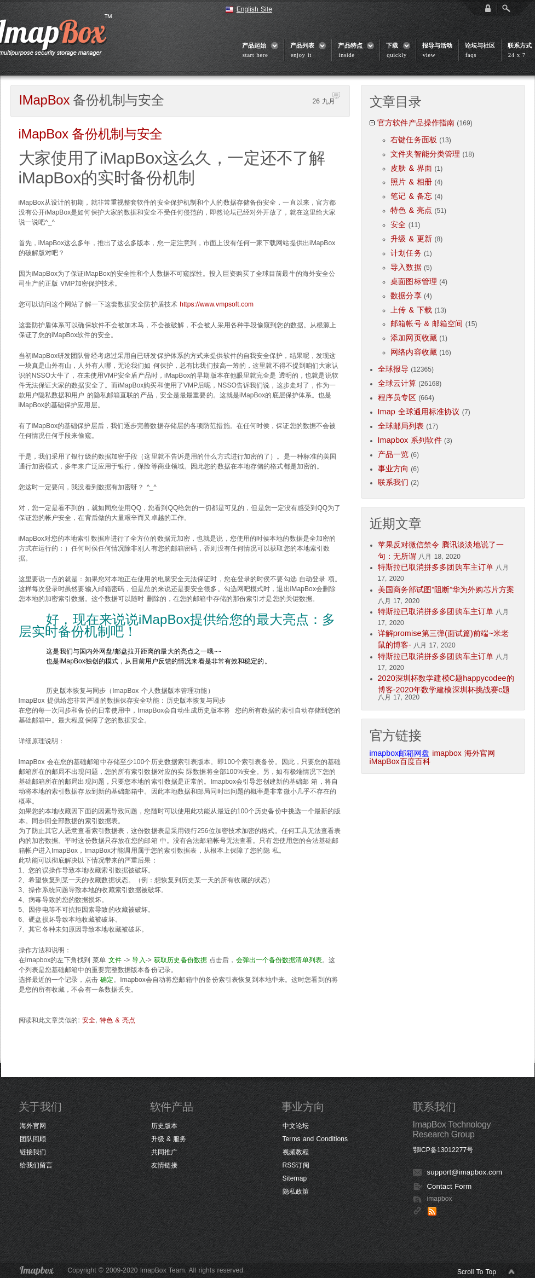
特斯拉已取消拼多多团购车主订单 (436, 567)
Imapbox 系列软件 (410, 440)
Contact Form (449, 1186)
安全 (88, 1020)
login (488, 8)
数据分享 (405, 295)
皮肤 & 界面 (411, 168)
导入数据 (405, 267)
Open (506, 8)
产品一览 (393, 454)
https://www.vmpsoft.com (217, 304)
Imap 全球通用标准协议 (419, 411)
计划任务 (405, 252)
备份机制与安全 (91, 133)
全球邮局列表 (401, 425)
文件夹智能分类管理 (425, 153)
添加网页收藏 (413, 337)
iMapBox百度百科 (400, 761)
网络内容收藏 (413, 352)
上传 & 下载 (411, 309)
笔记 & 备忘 (411, 196)
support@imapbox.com (465, 1172)
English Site (254, 9)
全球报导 (393, 369)
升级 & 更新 (411, 238)
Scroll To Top (476, 1272)
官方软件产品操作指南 (416, 122)
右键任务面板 (413, 139)
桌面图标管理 (413, 281)
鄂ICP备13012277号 (443, 1150)
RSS (432, 1211)
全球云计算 (397, 383)
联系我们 (393, 482)
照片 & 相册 (411, 181)
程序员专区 (397, 397)
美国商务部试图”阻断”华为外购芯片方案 (446, 589)
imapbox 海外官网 (463, 753)
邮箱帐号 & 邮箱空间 (426, 323)
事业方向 (393, 468)
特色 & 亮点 (117, 1020)
